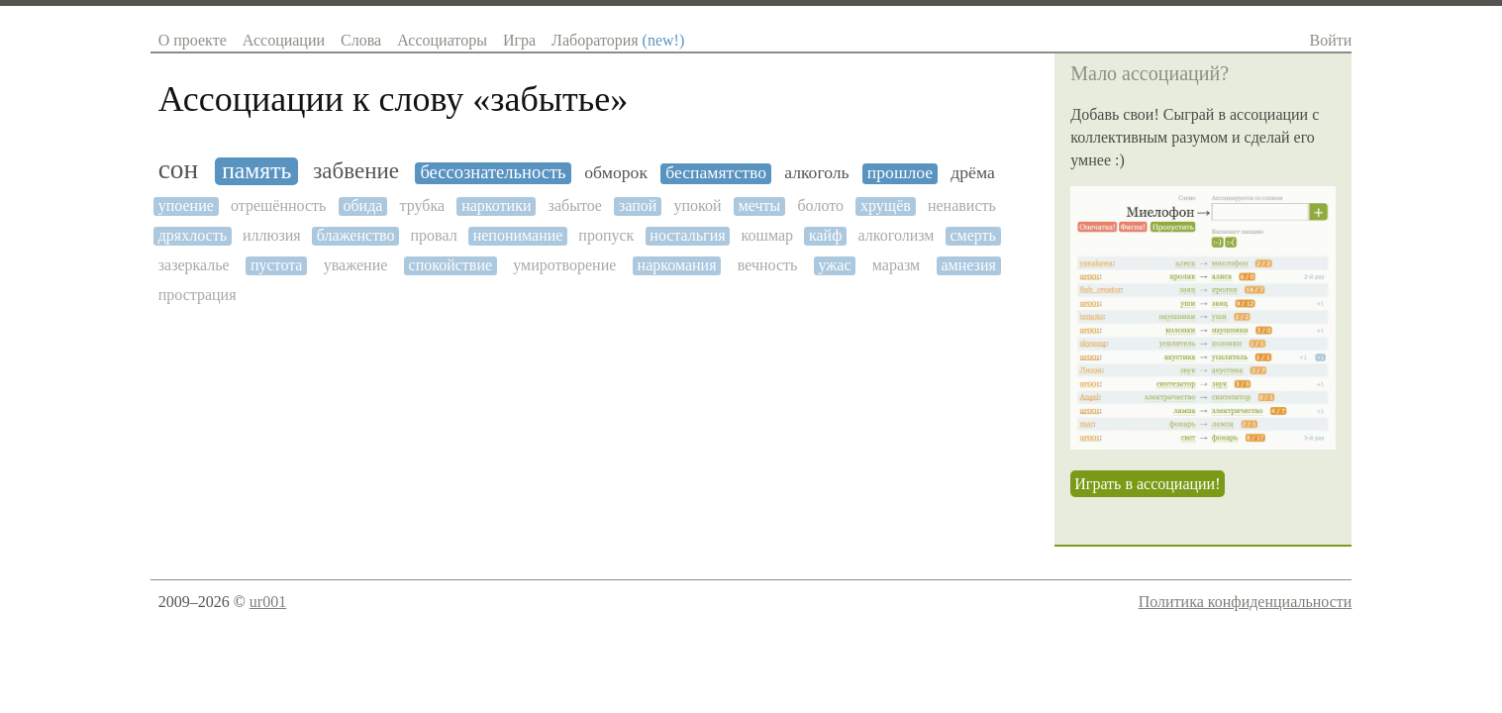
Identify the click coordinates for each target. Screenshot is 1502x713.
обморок (616, 172)
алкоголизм (896, 235)
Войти (1331, 40)
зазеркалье (194, 264)
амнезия (968, 264)
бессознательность (492, 172)
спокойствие (451, 264)
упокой (698, 205)
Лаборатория (617, 40)
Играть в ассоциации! (1147, 483)
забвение (356, 170)
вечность (768, 264)
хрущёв (885, 205)
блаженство (356, 235)
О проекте (192, 40)
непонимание (518, 235)
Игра (519, 40)
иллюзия (272, 235)
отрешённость (278, 205)
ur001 (268, 601)
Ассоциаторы (442, 40)
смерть (972, 235)
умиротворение (564, 264)
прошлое (900, 172)
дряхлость (192, 235)
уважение (356, 264)
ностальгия (687, 235)
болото (820, 205)
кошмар (767, 235)
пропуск (606, 235)
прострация (197, 294)
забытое (575, 205)
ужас (835, 264)
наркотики (496, 205)
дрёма (972, 172)
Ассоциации (284, 40)
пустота (276, 264)
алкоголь (816, 172)
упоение (186, 205)
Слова (361, 40)
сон (178, 169)
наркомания (677, 264)
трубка (423, 205)
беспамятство (715, 172)
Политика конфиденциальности (1245, 601)
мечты (760, 205)
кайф (826, 235)
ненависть (962, 205)
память (256, 170)
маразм (896, 264)
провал (434, 235)
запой (637, 205)
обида (362, 205)
